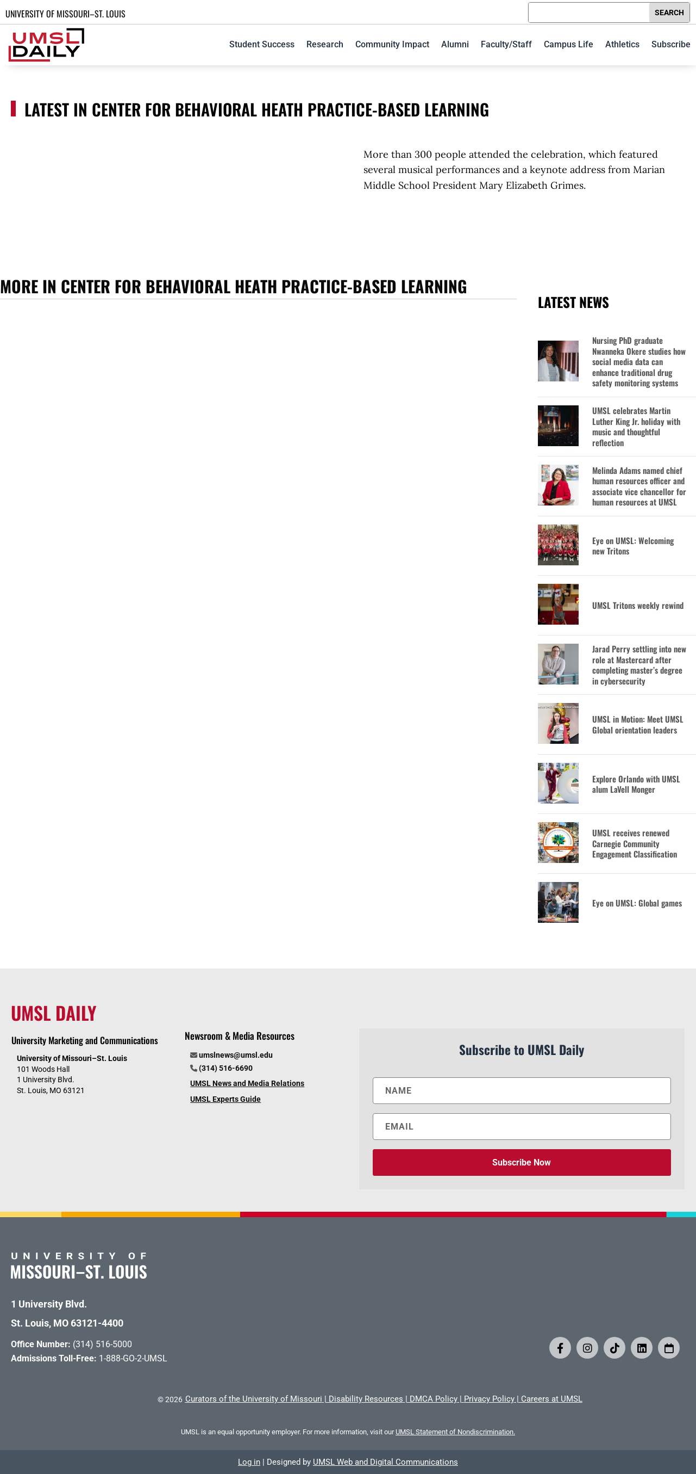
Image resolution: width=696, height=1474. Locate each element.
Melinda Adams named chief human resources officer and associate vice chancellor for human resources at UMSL (639, 486)
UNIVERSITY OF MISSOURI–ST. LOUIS (65, 13)
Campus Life (568, 44)
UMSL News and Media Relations (247, 1083)
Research (324, 44)
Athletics (622, 44)
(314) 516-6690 (226, 1068)
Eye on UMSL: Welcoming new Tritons (633, 546)
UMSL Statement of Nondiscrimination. (455, 1432)
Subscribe (671, 44)
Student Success (261, 44)
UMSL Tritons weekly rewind (638, 605)
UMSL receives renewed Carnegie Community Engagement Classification (634, 844)
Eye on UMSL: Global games (637, 903)
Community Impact (392, 44)
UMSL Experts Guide (225, 1099)
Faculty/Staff (506, 44)
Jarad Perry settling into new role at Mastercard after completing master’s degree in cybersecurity (639, 665)
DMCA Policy (433, 1399)
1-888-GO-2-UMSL (133, 1358)
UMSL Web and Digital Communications (385, 1462)
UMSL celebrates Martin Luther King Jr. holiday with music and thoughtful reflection (636, 426)
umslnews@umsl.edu (236, 1055)
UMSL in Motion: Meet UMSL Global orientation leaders (638, 724)
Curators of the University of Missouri (253, 1399)
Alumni (455, 44)
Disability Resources (366, 1399)
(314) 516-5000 (102, 1344)
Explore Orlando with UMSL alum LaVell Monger (636, 784)
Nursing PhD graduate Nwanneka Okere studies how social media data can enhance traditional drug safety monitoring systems (639, 361)
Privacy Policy (489, 1399)
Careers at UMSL (551, 1399)
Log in (249, 1462)
